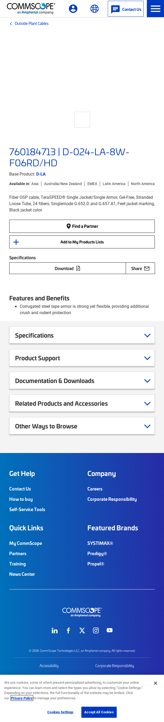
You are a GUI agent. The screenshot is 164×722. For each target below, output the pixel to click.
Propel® (95, 563)
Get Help (22, 473)
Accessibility (49, 665)
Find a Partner (82, 226)
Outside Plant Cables (32, 23)
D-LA (41, 174)
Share (140, 268)
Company (101, 473)
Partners (17, 553)
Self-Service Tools (27, 509)
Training (17, 563)
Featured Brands (112, 528)
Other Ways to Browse (53, 426)
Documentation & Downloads (61, 380)
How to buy (21, 499)
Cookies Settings (60, 712)
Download (68, 268)
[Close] (155, 683)
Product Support (44, 357)
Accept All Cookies (99, 712)
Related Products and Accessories (68, 403)
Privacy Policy (22, 698)
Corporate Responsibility (112, 499)
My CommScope (25, 543)
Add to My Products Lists (82, 241)
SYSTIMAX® (100, 543)
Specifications (41, 335)
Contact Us (20, 488)
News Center (22, 574)
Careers (94, 488)
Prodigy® (97, 553)
